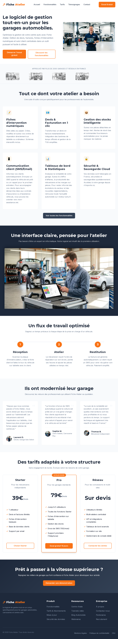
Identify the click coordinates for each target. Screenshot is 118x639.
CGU (113, 633)
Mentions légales (80, 633)
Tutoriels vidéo (77, 611)
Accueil (37, 4)
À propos (100, 606)
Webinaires (76, 619)
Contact (86, 4)
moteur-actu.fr (64, 197)
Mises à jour (52, 615)
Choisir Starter (20, 546)
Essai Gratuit (107, 4)
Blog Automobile (78, 615)
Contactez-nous (103, 611)
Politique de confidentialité (99, 633)
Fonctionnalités (50, 4)
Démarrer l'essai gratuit (14, 53)
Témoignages (74, 4)
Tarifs (62, 4)
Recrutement (101, 619)
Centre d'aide (77, 606)
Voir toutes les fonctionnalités (59, 215)
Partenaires (101, 615)
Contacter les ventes (97, 546)
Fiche (14, 4)
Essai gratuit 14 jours (59, 546)
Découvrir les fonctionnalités (41, 54)
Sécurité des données (56, 619)
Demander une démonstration (59, 583)
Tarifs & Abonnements (56, 611)
